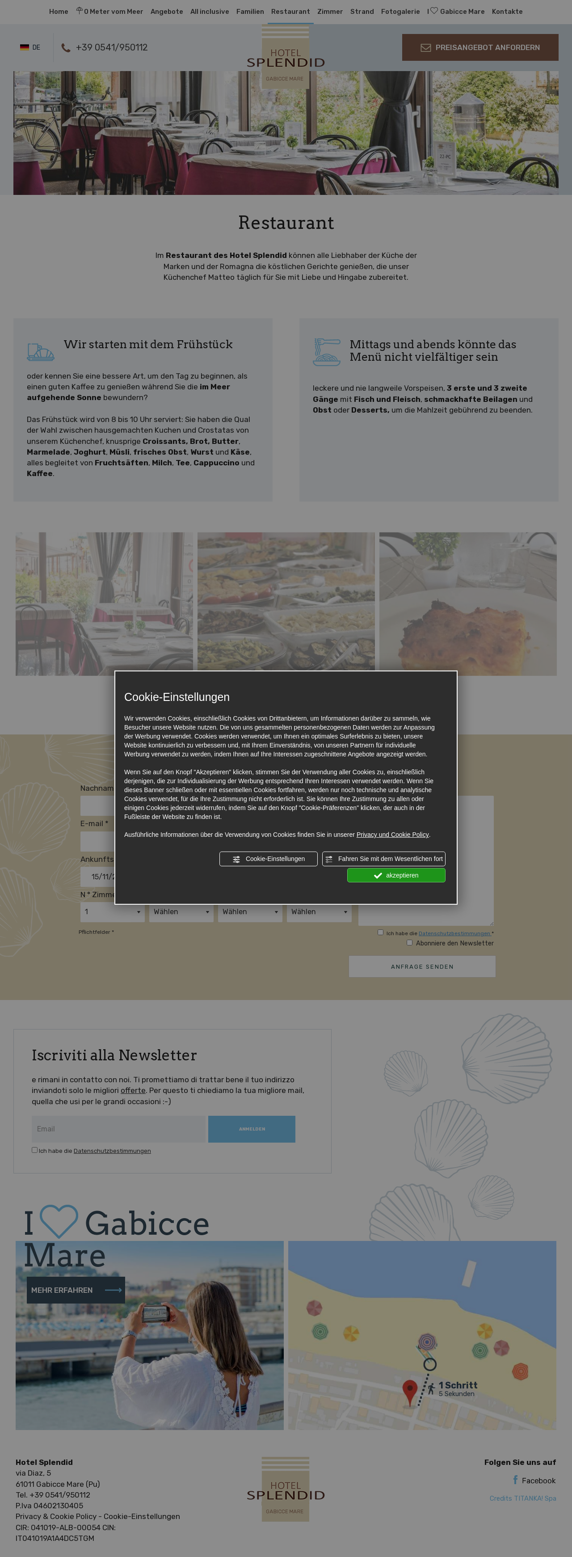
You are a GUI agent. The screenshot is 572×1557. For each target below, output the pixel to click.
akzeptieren (396, 875)
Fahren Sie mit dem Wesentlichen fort (384, 859)
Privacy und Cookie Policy (393, 834)
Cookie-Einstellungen (268, 859)
